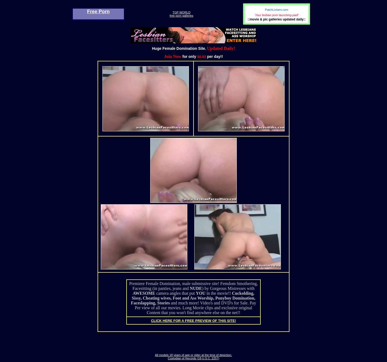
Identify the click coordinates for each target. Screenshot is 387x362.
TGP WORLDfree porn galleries (181, 14)
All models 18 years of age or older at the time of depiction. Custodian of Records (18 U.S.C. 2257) (193, 356)
